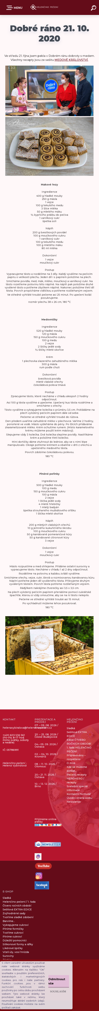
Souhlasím (58, 991)
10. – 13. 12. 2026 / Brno (45, 785)
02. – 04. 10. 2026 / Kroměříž (46, 755)
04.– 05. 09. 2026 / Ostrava (46, 745)
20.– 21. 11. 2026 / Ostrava (45, 775)
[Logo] (44, 7)
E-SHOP (10, 8)
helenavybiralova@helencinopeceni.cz (27, 727)
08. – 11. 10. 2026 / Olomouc (46, 765)
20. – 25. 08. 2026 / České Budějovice (46, 735)
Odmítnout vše (56, 981)
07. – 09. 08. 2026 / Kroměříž (46, 726)
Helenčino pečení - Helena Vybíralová (15, 764)
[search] (94, 8)
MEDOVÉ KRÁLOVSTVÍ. (71, 60)
